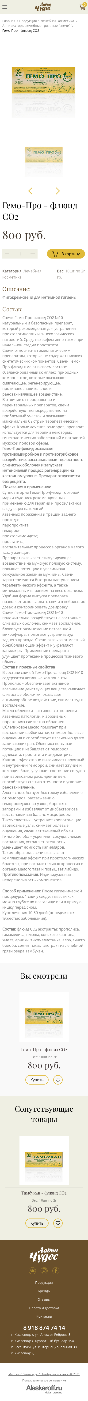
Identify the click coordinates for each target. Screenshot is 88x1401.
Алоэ (7, 792)
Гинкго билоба (15, 836)
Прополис (12, 683)
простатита (12, 541)
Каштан (9, 759)
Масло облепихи (17, 710)
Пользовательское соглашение (44, 1380)
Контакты (44, 1316)
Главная (8, 21)
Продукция (28, 21)
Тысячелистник (16, 819)
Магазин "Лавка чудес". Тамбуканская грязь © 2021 (44, 1374)
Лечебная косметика (57, 21)
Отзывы (44, 1299)
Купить (37, 1079)
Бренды (44, 1291)
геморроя (11, 530)
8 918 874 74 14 (44, 1328)
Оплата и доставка (44, 1308)
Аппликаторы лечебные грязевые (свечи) (36, 25)
